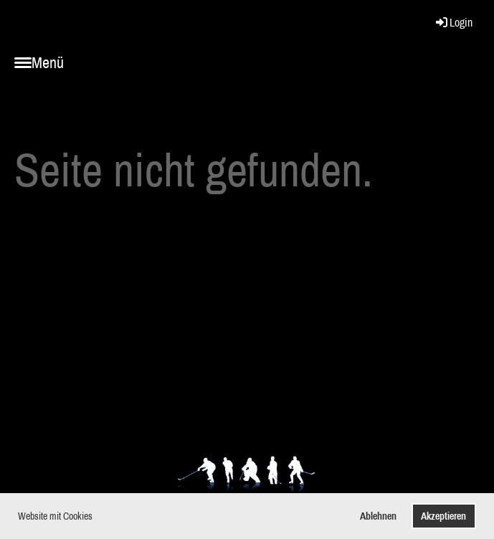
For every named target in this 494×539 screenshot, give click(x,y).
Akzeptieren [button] (443, 516)
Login (453, 22)
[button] (97, 517)
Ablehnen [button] (378, 516)
